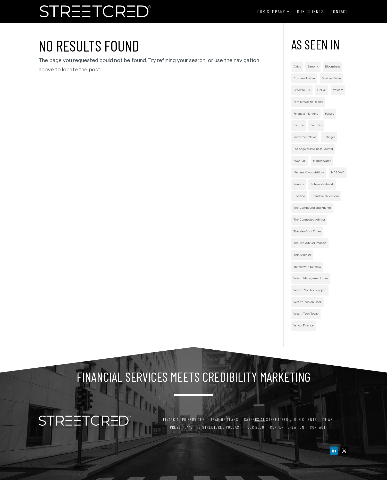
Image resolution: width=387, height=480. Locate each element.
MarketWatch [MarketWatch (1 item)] (322, 161)
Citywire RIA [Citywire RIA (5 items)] (301, 90)
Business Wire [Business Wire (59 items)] (331, 78)
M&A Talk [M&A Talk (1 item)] (299, 161)
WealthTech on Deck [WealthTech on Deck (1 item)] (307, 302)
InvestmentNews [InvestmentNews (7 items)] (304, 137)
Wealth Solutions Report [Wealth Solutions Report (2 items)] (309, 290)
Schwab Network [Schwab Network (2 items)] (322, 184)
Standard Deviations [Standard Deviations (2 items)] (325, 196)
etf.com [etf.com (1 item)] (338, 90)
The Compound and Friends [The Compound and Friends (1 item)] (312, 207)
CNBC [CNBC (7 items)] (321, 90)
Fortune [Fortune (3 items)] (298, 125)
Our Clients (310, 12)
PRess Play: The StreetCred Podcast (206, 427)
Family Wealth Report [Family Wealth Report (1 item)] (308, 102)
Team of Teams (224, 420)
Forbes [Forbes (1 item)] (329, 113)
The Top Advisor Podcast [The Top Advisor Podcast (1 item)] (309, 243)
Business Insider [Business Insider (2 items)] (304, 78)
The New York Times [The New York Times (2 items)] (307, 231)
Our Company (271, 12)
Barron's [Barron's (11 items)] (312, 66)
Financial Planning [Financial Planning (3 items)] (305, 113)
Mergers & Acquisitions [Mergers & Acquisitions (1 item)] (308, 172)
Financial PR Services (184, 420)
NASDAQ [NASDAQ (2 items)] (337, 172)
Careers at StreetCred (266, 420)
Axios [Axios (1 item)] (297, 66)
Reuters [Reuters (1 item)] (298, 184)
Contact (339, 12)
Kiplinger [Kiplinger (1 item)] (329, 137)
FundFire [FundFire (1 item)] (316, 125)
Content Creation (287, 427)
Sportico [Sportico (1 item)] (299, 196)
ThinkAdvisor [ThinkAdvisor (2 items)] (302, 255)
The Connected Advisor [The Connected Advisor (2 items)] (309, 219)
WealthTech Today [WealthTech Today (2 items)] (305, 313)
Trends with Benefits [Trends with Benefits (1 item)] (307, 266)
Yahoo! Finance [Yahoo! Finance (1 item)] (303, 325)
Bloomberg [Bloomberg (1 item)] (332, 66)
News (328, 420)
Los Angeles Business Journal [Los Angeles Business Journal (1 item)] (313, 149)
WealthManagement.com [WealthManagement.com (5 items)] (310, 278)
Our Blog (255, 427)
